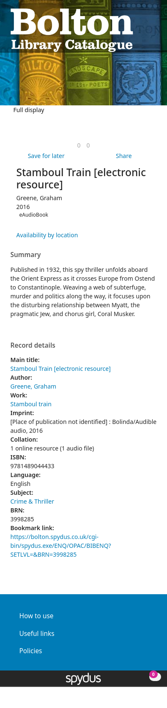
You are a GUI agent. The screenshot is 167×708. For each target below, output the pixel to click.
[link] (78, 145)
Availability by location (47, 235)
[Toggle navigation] (152, 29)
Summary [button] (26, 255)
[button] (142, 29)
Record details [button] (33, 345)
